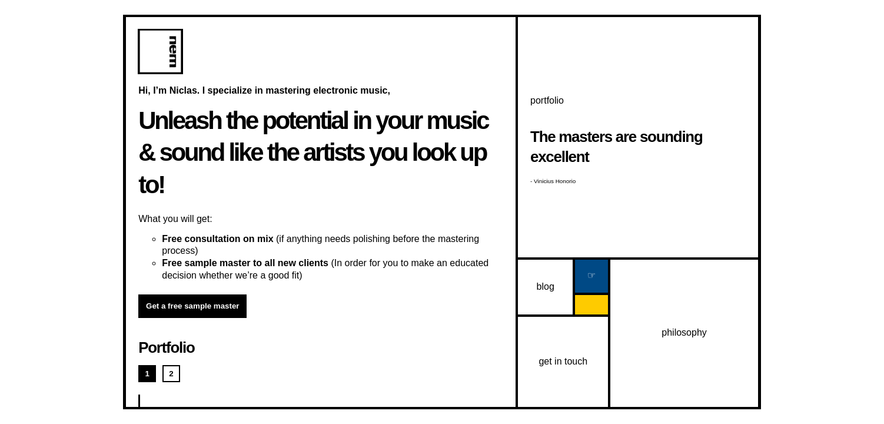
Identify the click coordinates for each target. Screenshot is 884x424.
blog (545, 286)
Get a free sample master (193, 306)
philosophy (684, 332)
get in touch (563, 361)
